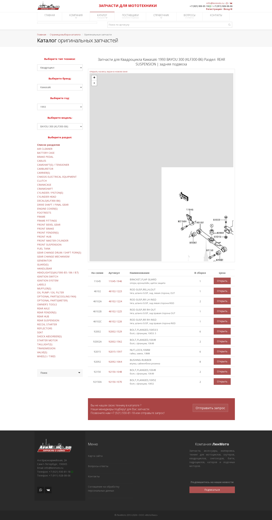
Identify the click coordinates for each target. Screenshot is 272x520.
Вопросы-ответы (98, 466)
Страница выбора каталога (65, 34)
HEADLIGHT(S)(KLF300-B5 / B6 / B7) (58, 272)
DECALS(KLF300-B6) (48, 200)
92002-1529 (115, 331)
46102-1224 (115, 301)
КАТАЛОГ (102, 16)
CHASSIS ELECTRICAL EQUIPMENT (57, 176)
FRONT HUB (44, 236)
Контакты (94, 476)
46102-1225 (115, 311)
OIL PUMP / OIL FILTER (50, 292)
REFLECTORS (44, 328)
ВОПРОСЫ (190, 16)
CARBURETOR (45, 168)
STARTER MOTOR (47, 340)
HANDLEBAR (44, 268)
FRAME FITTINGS (47, 220)
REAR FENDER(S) (46, 312)
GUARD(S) (43, 264)
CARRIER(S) (43, 172)
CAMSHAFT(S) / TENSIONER (53, 164)
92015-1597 (115, 351)
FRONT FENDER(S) (48, 232)
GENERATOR (44, 260)
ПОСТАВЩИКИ (130, 16)
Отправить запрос (210, 407)
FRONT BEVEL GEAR (48, 224)
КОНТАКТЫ (216, 16)
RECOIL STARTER (47, 324)
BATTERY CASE (45, 152)
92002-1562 (115, 341)
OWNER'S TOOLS (47, 304)
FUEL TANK (43, 248)
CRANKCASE (44, 184)
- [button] (94, 83)
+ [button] (94, 78)
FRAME (41, 216)
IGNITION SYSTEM (47, 280)
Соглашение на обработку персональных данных (103, 488)
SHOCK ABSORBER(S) (49, 336)
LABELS (41, 284)
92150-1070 (115, 381)
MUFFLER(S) (44, 288)
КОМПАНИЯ (76, 16)
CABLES (41, 160)
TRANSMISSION (46, 348)
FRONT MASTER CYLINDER (52, 240)
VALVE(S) (42, 352)
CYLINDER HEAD (46, 196)
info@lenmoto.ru (215, 3)
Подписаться (212, 489)
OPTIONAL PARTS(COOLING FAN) (56, 296)
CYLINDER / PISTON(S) (50, 192)
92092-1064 (115, 361)
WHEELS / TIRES (46, 356)
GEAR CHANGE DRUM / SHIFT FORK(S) (59, 252)
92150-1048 (115, 371)
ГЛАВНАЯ (50, 16)
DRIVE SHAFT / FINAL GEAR (53, 204)
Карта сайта (95, 456)
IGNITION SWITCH (47, 276)
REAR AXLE (43, 308)
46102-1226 (115, 321)
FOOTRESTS (44, 212)
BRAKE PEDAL (45, 156)
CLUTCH (42, 180)
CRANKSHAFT (45, 188)
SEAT (40, 332)
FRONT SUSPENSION (49, 244)
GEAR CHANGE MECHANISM (53, 256)
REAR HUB (43, 316)
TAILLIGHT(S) (44, 344)
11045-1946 (115, 281)
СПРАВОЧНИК (161, 16)
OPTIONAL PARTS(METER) (52, 300)
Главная (41, 34)
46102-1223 (115, 291)
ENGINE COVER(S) (47, 208)
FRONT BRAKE (45, 228)
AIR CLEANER (44, 148)
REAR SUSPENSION (48, 320)
